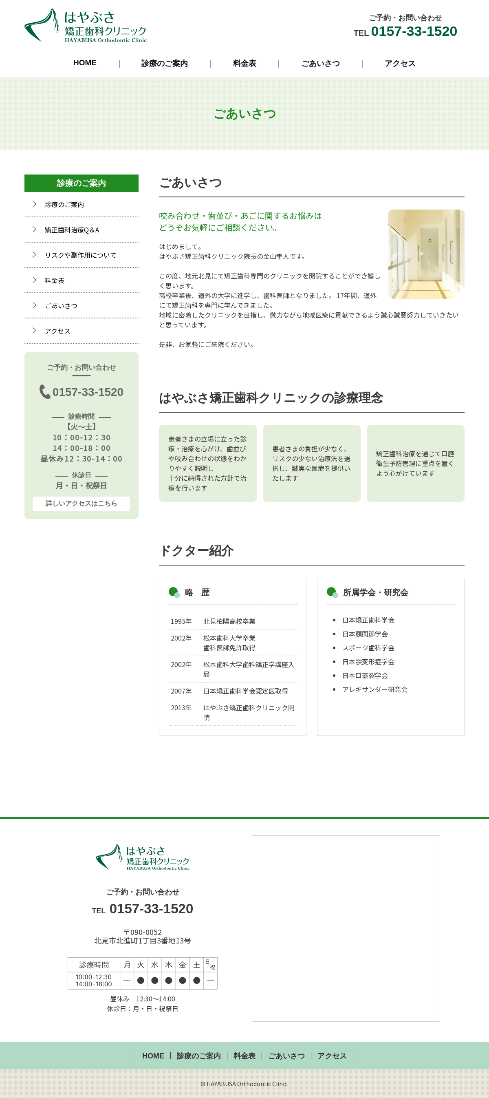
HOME (85, 62)
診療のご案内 (164, 63)
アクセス (400, 63)
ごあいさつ (320, 63)
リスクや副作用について (81, 255)
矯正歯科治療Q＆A (72, 229)
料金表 (244, 63)
